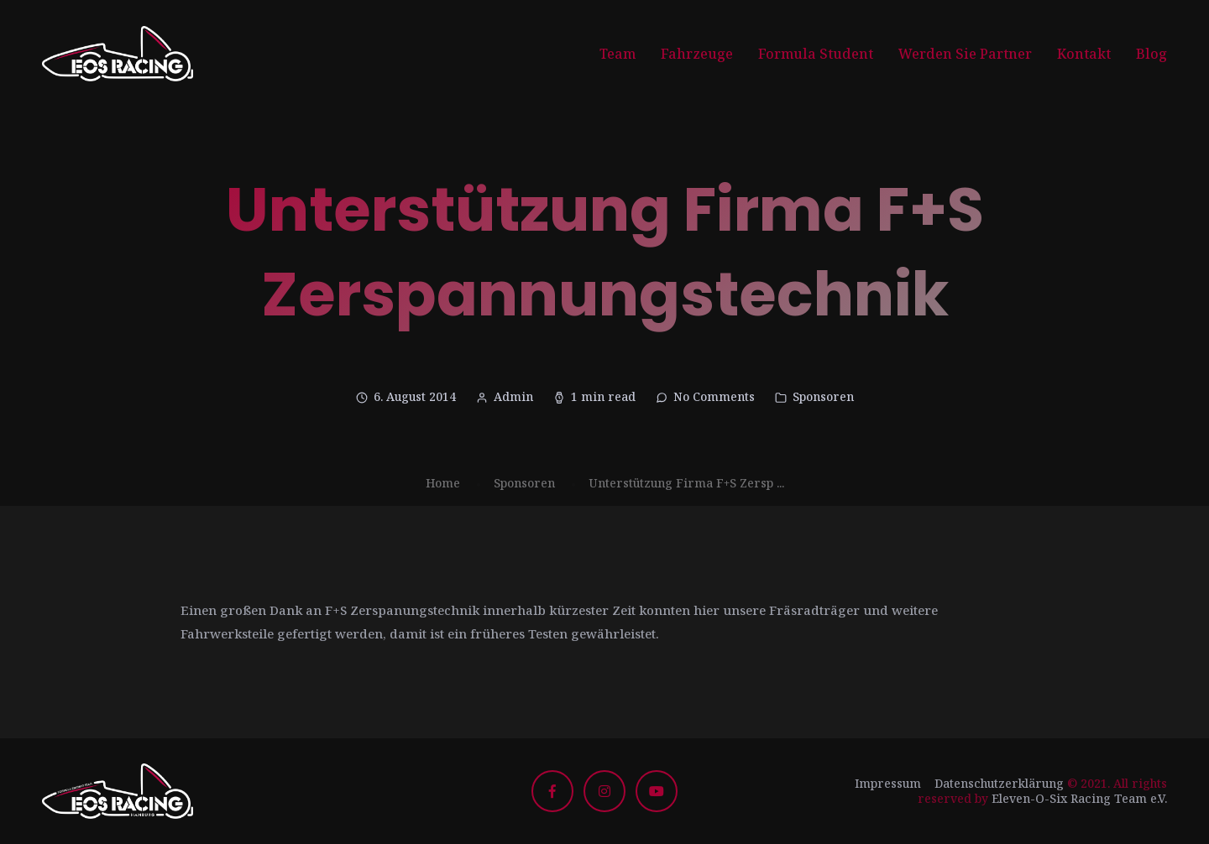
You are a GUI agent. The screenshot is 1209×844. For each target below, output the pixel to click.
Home (443, 483)
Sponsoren (823, 396)
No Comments (714, 396)
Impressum (888, 783)
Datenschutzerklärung (999, 783)
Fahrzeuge (697, 53)
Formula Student (815, 53)
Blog (1151, 53)
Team (617, 53)
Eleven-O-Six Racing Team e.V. (1079, 798)
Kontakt (1084, 53)
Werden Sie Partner (965, 53)
